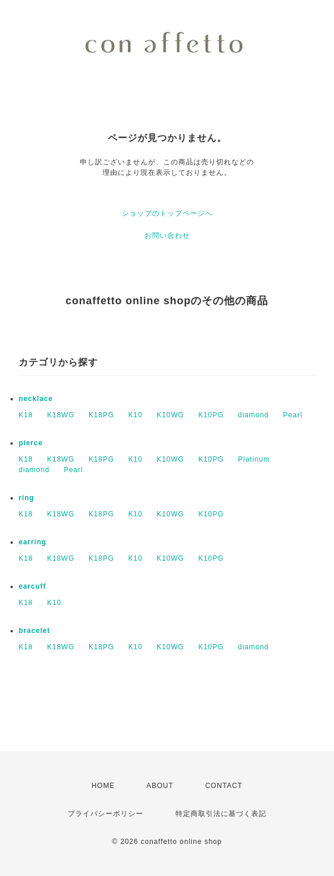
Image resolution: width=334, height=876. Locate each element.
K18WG (61, 415)
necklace (36, 399)
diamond (253, 415)
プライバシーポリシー (105, 814)
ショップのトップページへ (167, 213)
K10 (135, 415)
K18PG (101, 415)
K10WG (170, 415)
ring (26, 498)
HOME (103, 786)
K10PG (211, 415)
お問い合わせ (167, 235)
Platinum (254, 459)
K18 (26, 415)
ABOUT (159, 786)
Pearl (293, 415)
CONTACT (223, 786)
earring (33, 542)
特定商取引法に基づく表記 (220, 814)
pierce (31, 443)
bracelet (34, 631)
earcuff (32, 586)
